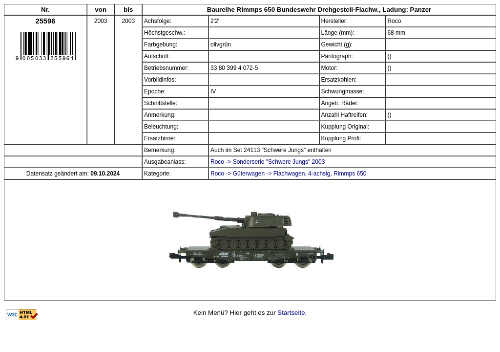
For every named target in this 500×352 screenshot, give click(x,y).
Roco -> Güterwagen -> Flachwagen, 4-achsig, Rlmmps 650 (288, 173)
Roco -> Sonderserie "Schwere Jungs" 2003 (267, 161)
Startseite (291, 312)
